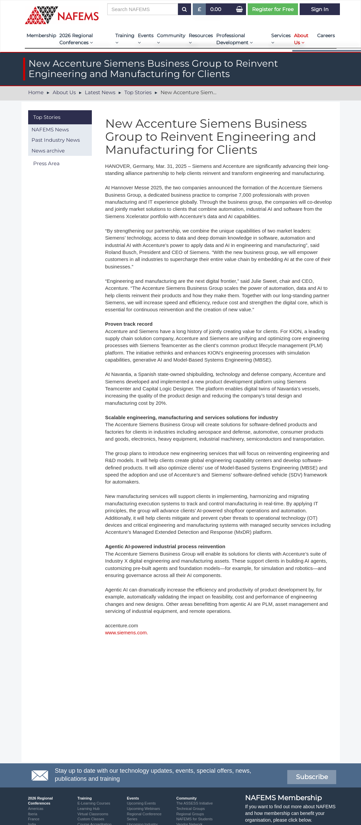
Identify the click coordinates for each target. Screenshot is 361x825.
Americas (36, 809)
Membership (41, 36)
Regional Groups (190, 814)
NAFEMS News (50, 129)
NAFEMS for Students (194, 819)
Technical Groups (190, 809)
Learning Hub (88, 809)
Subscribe (312, 777)
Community (171, 39)
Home (36, 92)
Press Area (46, 163)
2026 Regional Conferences (76, 39)
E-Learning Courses (93, 803)
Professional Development (234, 39)
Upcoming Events (141, 803)
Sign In (319, 9)
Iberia (33, 814)
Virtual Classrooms (92, 814)
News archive (48, 150)
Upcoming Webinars (143, 809)
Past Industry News (56, 140)
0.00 (215, 9)
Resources (201, 39)
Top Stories (138, 92)
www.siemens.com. (126, 632)
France (34, 819)
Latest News (100, 92)
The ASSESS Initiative (194, 803)
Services (281, 39)
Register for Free (273, 9)
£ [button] (199, 10)
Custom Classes (90, 819)
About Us (301, 39)
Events (146, 39)
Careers (326, 36)
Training (124, 39)
